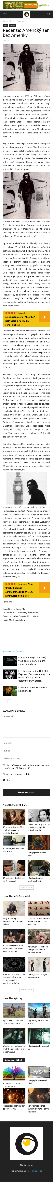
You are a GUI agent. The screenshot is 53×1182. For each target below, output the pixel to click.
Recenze (20, 21)
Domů (5, 21)
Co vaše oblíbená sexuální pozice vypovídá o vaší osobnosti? (39, 921)
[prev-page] (4, 701)
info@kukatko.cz (34, 1171)
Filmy (12, 21)
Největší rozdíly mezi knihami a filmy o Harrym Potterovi (38, 1109)
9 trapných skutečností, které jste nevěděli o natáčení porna (38, 950)
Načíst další (26, 887)
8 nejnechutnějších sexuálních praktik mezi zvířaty (13, 921)
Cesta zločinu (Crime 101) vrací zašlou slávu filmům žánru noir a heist (32, 660)
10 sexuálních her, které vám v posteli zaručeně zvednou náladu (13, 949)
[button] (4, 14)
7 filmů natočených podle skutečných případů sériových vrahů (38, 827)
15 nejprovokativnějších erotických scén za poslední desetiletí (13, 830)
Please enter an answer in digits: (17, 774)
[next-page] (9, 701)
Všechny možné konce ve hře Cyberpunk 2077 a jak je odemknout (14, 1049)
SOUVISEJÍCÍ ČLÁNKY (13, 651)
